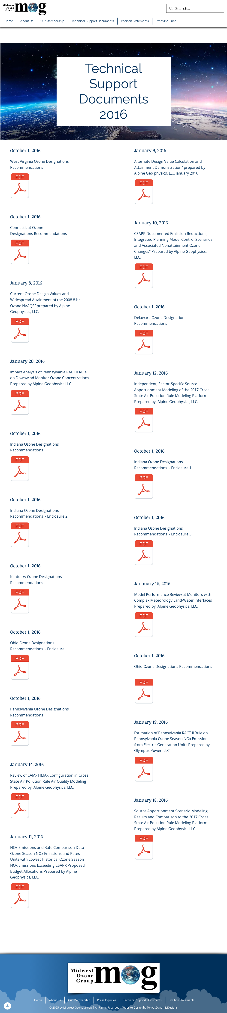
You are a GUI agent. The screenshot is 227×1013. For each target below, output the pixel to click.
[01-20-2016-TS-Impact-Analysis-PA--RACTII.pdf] (19, 403)
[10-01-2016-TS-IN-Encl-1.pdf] (143, 487)
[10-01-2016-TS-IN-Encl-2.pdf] (19, 535)
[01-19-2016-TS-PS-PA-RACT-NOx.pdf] (143, 769)
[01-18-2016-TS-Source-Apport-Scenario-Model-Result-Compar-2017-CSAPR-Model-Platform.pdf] (143, 848)
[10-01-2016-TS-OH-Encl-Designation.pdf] (19, 668)
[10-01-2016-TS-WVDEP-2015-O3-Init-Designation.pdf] (19, 186)
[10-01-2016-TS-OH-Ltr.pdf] (143, 691)
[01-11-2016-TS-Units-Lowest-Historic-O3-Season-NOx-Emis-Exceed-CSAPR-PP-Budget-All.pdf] (19, 896)
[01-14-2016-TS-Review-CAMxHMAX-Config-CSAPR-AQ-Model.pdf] (19, 806)
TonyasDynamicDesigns (162, 1007)
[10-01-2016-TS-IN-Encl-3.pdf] (143, 553)
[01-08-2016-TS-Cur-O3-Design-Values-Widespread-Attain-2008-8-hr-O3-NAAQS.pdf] (19, 331)
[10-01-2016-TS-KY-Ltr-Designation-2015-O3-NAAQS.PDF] (19, 601)
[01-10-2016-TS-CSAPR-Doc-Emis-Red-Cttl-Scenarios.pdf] (143, 276)
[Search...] (194, 8)
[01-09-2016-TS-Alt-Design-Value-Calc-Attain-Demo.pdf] (143, 192)
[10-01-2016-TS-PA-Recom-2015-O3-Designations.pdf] (19, 734)
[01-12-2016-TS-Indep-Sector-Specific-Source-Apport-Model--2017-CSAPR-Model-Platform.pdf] (143, 420)
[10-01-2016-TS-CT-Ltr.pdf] (19, 252)
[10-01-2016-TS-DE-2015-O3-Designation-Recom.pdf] (143, 342)
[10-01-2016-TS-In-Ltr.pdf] (19, 469)
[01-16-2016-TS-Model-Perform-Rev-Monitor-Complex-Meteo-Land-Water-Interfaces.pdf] (143, 625)
